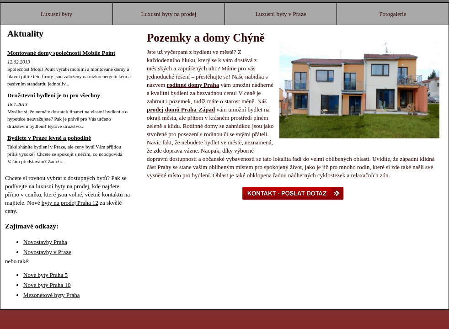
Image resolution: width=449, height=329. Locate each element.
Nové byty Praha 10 (47, 284)
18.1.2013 (17, 104)
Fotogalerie (392, 14)
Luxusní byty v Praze (281, 14)
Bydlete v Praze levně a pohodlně (49, 137)
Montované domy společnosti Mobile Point (61, 52)
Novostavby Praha (45, 242)
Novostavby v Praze (47, 252)
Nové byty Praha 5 (45, 274)
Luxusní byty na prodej (169, 14)
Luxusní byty (56, 14)
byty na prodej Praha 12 (70, 202)
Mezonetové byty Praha (51, 295)
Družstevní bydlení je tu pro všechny (53, 95)
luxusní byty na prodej (62, 186)
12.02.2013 (18, 61)
